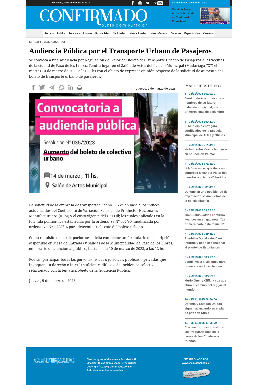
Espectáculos (192, 33)
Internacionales (138, 33)
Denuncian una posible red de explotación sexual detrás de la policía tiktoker (206, 196)
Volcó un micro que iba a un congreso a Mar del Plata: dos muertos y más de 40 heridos (206, 173)
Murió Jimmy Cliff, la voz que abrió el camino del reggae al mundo (205, 285)
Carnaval (208, 33)
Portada (50, 33)
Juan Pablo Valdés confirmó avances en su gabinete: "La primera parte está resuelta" (205, 219)
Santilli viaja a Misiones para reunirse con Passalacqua (205, 264)
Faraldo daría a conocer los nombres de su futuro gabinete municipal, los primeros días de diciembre (204, 105)
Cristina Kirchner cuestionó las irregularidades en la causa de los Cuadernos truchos (204, 334)
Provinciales (102, 33)
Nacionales (119, 33)
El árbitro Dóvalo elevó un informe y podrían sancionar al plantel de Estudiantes (205, 243)
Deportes (176, 33)
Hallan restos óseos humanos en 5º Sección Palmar (206, 152)
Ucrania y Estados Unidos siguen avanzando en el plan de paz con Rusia (205, 308)
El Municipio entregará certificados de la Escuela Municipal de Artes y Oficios (205, 130)
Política (61, 33)
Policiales (74, 33)
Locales (87, 33)
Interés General (158, 33)
